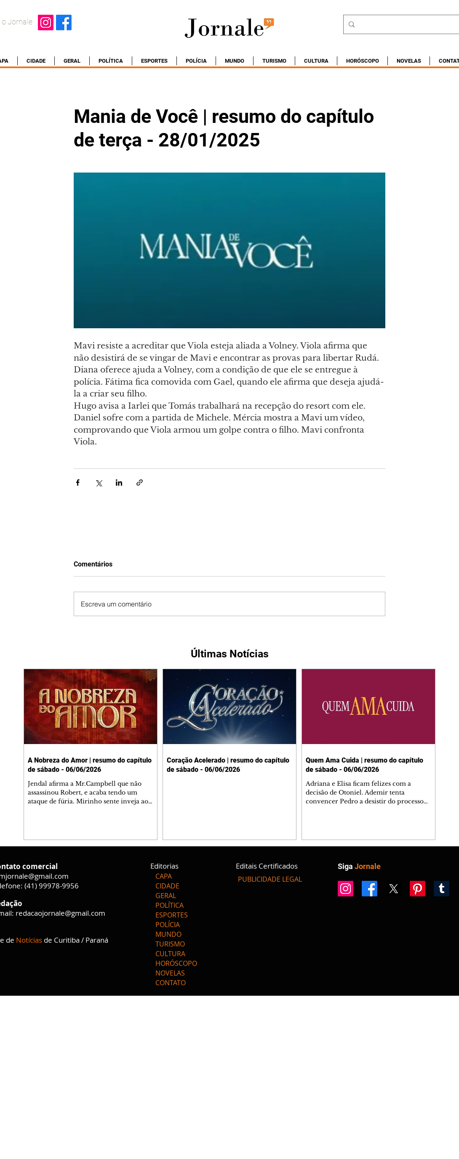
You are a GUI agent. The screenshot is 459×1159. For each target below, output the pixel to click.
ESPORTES (171, 915)
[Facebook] (64, 22)
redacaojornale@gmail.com (60, 913)
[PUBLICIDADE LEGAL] (269, 879)
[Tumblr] (441, 888)
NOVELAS (170, 973)
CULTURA (170, 953)
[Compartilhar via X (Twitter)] (98, 482)
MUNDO (168, 934)
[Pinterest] (417, 888)
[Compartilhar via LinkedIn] (119, 482)
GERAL (165, 895)
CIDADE (167, 886)
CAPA (163, 876)
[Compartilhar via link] (140, 482)
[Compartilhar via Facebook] (78, 482)
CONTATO (170, 982)
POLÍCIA (167, 924)
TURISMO (170, 944)
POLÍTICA (169, 905)
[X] (393, 888)
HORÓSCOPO (176, 963)
